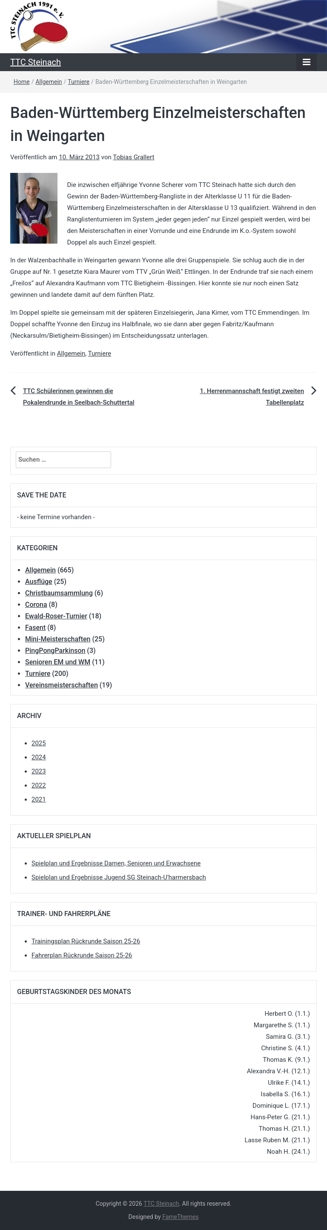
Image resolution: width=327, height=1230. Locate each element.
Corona (36, 605)
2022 (39, 785)
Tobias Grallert (133, 157)
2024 (39, 757)
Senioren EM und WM (57, 662)
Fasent (35, 628)
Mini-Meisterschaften (57, 639)
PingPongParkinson (55, 651)
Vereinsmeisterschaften (61, 685)
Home (22, 81)
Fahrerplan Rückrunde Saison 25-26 (82, 955)
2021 (39, 799)
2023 (39, 771)
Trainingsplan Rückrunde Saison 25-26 (86, 941)
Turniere (78, 81)
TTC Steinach (35, 62)
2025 (39, 743)
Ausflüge (38, 582)
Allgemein (48, 81)
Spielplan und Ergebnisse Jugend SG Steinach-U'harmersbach (119, 877)
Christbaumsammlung (59, 593)
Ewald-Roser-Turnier (56, 616)
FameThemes (180, 1216)
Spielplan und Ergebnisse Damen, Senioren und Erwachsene (116, 863)
